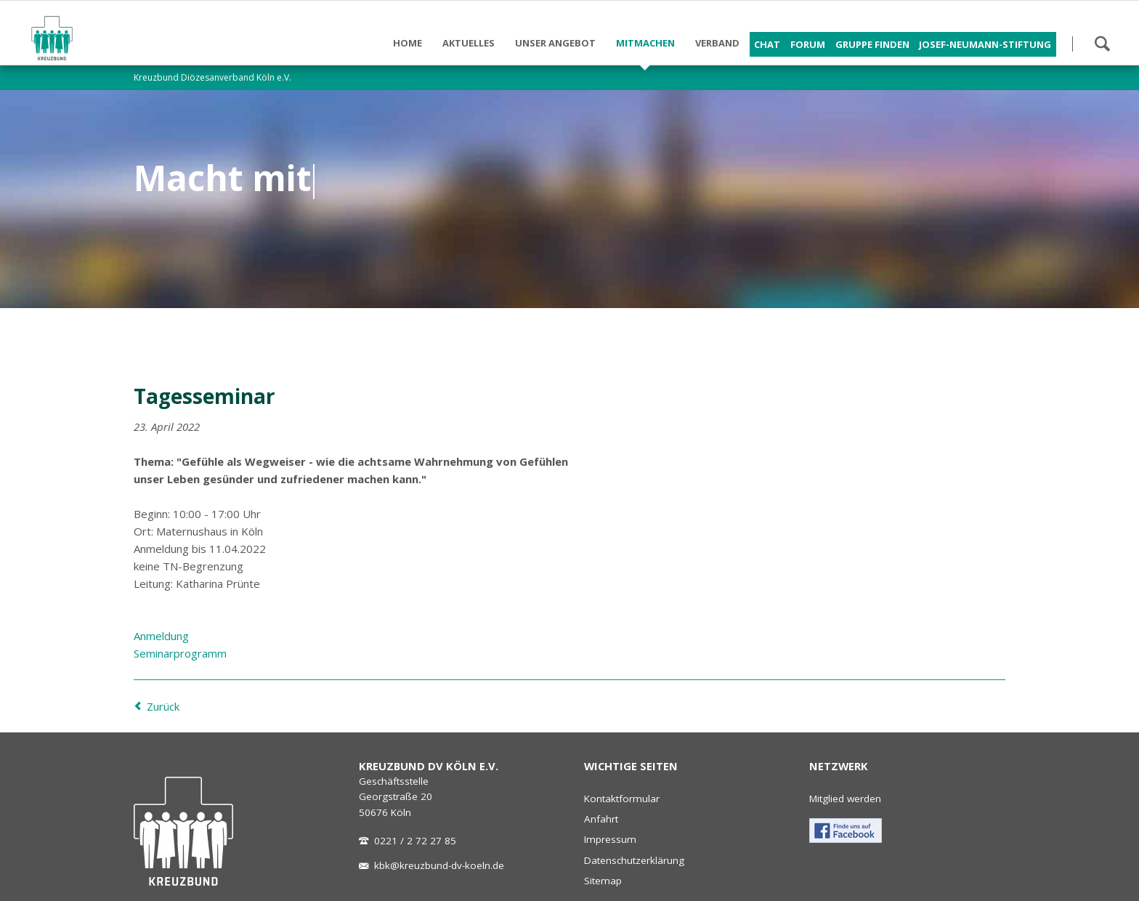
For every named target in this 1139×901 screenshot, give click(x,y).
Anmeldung (161, 636)
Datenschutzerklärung (634, 860)
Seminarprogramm (180, 653)
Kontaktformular (622, 798)
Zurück (163, 706)
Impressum (610, 839)
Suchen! (1102, 44)
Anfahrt (601, 818)
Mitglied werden (845, 798)
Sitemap (603, 880)
